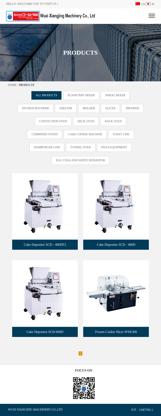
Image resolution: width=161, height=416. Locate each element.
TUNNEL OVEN (80, 147)
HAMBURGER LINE (47, 147)
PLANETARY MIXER (81, 95)
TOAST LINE (121, 134)
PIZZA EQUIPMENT (114, 147)
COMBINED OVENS (44, 134)
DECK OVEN (86, 121)
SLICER (110, 108)
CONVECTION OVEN (53, 121)
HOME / (13, 85)
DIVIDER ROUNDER (35, 108)
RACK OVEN (113, 121)
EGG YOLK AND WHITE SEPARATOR (80, 160)
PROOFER (132, 108)
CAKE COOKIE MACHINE (85, 134)
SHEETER (65, 108)
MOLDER (89, 108)
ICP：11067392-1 (142, 409)
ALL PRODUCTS (46, 95)
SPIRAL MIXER (115, 95)
